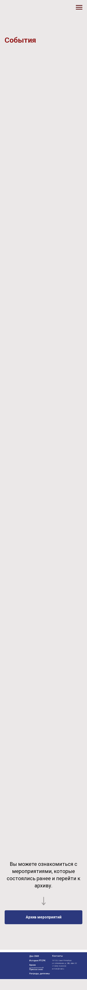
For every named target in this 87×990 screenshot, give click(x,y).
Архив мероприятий (36, 966)
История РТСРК (37, 960)
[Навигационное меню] (79, 7)
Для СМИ (34, 956)
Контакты (57, 956)
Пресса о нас (36, 969)
